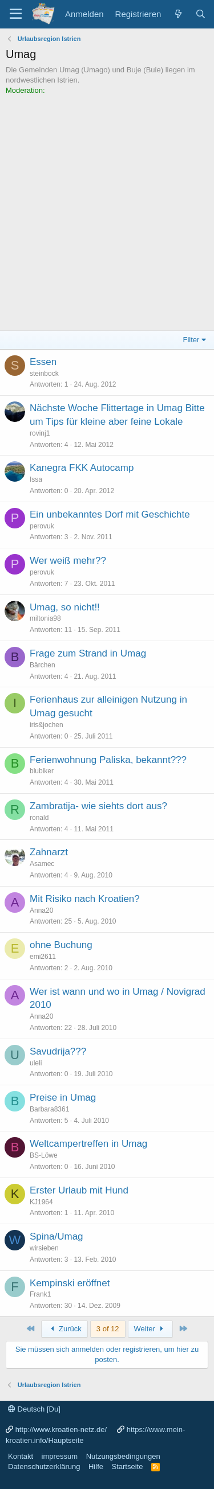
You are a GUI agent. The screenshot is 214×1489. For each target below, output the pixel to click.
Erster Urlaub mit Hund (79, 1190)
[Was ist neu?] (178, 13)
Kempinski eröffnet (70, 1283)
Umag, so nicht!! (65, 607)
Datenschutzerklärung (44, 1466)
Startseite (127, 1466)
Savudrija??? (58, 1051)
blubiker (42, 771)
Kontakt (20, 1456)
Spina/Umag (56, 1236)
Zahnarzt (49, 852)
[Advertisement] (107, 208)
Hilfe (95, 1466)
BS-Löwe (44, 1155)
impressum (60, 1456)
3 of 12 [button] (107, 1328)
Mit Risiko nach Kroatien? (85, 898)
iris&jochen (46, 725)
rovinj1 (40, 433)
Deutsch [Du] (34, 1409)
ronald (39, 818)
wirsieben (44, 1248)
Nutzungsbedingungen (123, 1456)
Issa (36, 479)
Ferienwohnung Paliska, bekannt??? (108, 759)
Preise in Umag (63, 1097)
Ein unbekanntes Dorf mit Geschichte (110, 514)
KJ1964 (41, 1202)
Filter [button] (191, 339)
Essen (43, 361)
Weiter (150, 1328)
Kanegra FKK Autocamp (82, 467)
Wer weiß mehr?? (68, 560)
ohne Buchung (61, 945)
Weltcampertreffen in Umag (88, 1143)
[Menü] (15, 14)
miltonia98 (45, 618)
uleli (36, 1063)
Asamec (42, 864)
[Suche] (200, 13)
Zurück (64, 1328)
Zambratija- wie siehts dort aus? (98, 806)
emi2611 (43, 957)
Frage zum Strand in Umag (88, 653)
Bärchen (42, 665)
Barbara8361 (49, 1109)
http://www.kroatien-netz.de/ (61, 1429)
